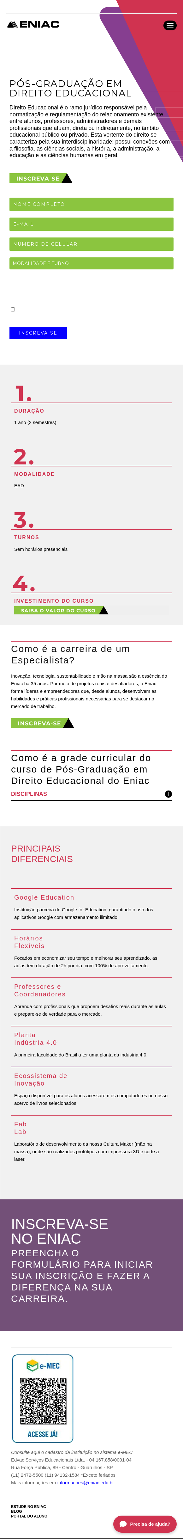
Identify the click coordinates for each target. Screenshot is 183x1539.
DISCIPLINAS (91, 794)
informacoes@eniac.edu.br (85, 1482)
